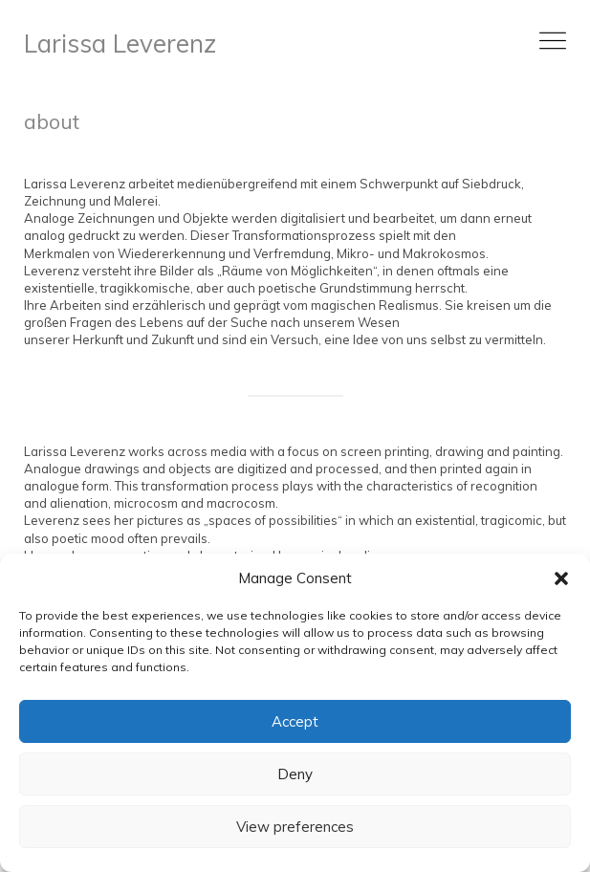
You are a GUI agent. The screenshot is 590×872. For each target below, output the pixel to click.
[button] (561, 578)
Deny (295, 774)
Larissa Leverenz (120, 43)
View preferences (295, 827)
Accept (295, 721)
